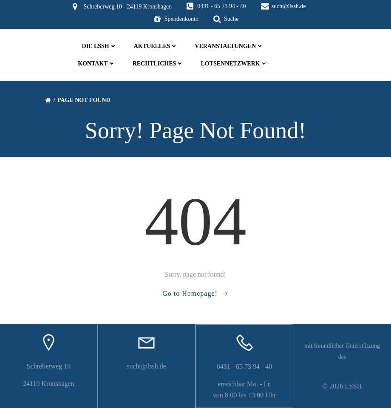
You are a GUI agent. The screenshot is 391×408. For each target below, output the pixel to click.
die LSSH (99, 46)
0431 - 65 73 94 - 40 (244, 366)
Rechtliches (158, 63)
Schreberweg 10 (49, 366)
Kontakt (97, 63)
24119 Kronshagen (48, 383)
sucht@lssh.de (146, 366)
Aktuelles (156, 46)
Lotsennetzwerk (234, 63)
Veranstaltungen (229, 46)
